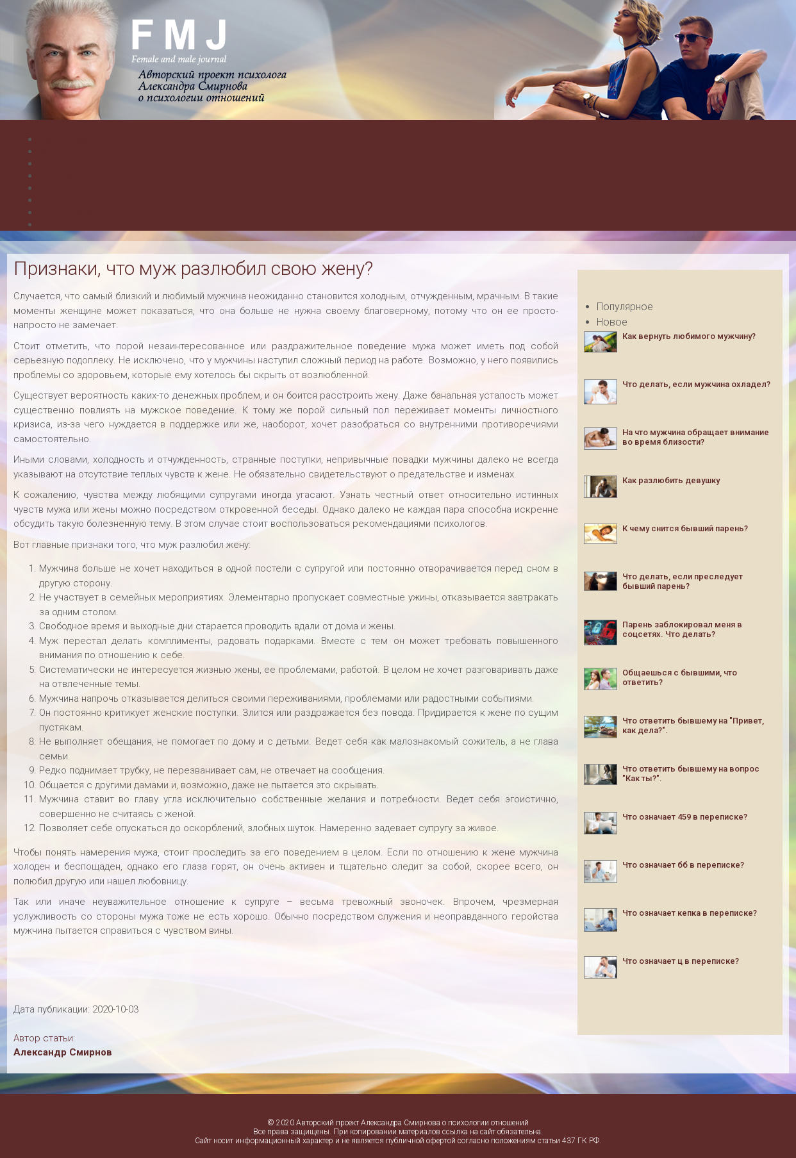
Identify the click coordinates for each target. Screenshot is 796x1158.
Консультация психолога (97, 188)
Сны (48, 225)
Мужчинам (64, 139)
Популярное (625, 307)
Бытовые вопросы (83, 212)
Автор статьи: (44, 1038)
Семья (54, 164)
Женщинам (64, 151)
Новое (612, 322)
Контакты (61, 200)
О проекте (63, 176)
